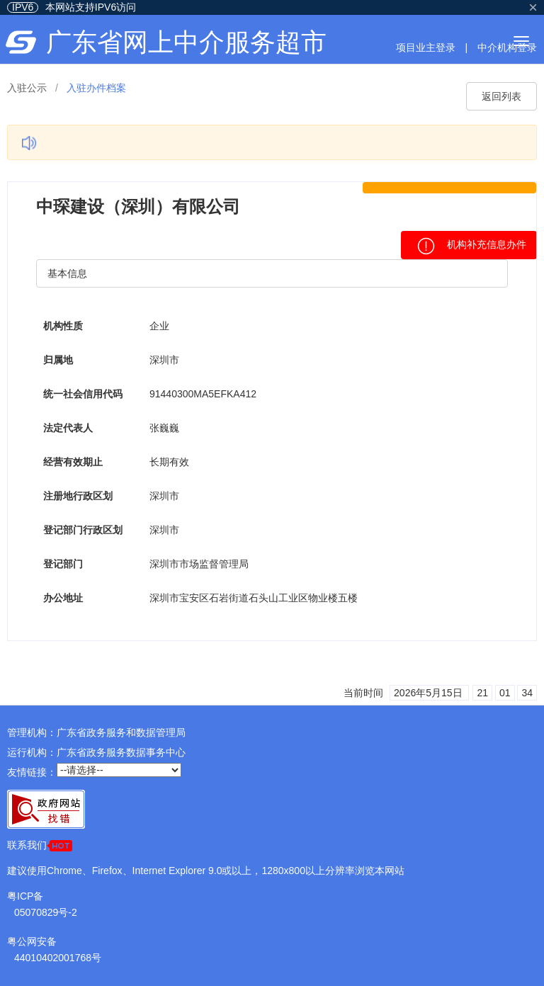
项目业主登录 (425, 47)
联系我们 (39, 845)
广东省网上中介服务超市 (186, 42)
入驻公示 (27, 88)
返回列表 (501, 96)
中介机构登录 (507, 47)
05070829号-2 (45, 912)
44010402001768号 (57, 957)
